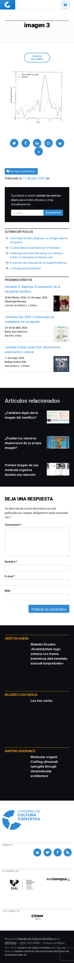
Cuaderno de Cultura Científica (33, 947)
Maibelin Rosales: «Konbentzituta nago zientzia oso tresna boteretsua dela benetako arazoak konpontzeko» (49, 654)
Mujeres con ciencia (21, 695)
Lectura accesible (37, 57)
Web (7, 590)
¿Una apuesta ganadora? (25, 268)
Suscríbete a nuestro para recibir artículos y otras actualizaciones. (36, 200)
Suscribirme (53, 212)
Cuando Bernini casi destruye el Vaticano (35, 247)
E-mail (10, 576)
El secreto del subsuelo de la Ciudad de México (38, 262)
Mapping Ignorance (20, 751)
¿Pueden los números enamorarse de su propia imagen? (23, 443)
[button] (14, 143)
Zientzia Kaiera (17, 638)
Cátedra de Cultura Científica (35, 938)
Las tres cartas (41, 701)
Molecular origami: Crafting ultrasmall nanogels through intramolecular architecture (44, 766)
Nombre (11, 561)
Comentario (13, 524)
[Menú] (65, 4)
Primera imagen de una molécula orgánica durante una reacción (21, 470)
